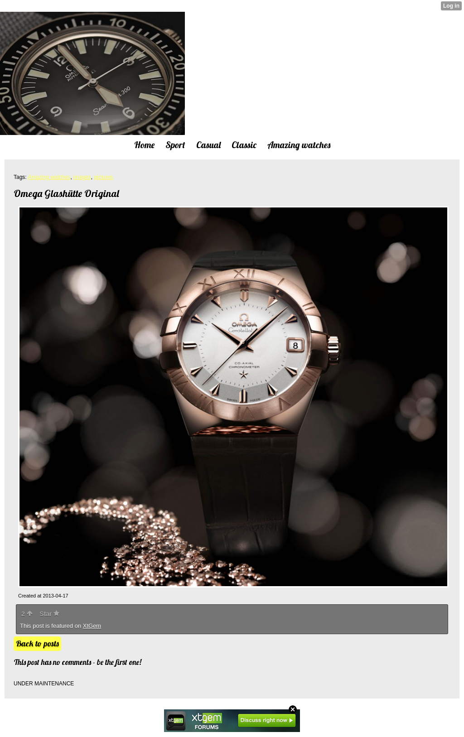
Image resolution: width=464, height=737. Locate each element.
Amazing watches (49, 177)
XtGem (92, 625)
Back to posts (37, 643)
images (82, 177)
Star (49, 613)
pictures (103, 177)
